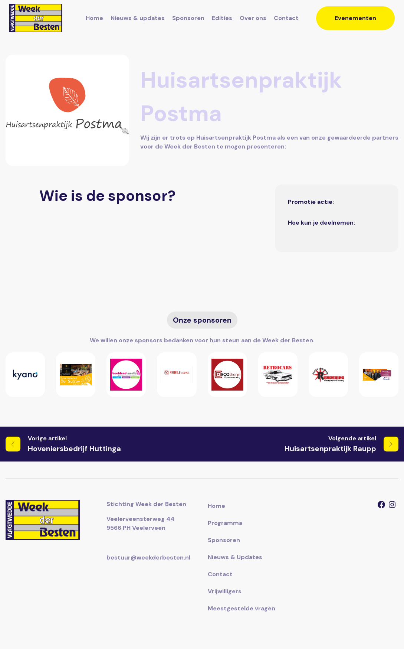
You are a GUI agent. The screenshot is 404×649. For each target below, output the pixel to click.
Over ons (253, 18)
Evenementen (355, 18)
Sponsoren (188, 18)
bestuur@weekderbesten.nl (148, 557)
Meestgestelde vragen (241, 608)
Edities (222, 18)
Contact (286, 18)
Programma (225, 523)
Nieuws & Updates (235, 557)
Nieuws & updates (138, 18)
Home (94, 18)
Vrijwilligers (225, 591)
